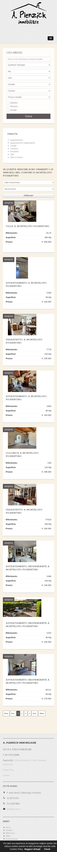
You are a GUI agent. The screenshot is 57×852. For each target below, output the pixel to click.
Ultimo (41, 713)
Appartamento (16, 140)
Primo (6, 713)
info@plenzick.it (14, 809)
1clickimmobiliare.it (22, 760)
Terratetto (14, 151)
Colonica (14, 148)
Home (8, 827)
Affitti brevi (10, 833)
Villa (12, 154)
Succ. (35, 713)
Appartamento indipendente (22, 143)
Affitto (8, 836)
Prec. (13, 713)
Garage (13, 110)
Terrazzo (14, 106)
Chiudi (47, 849)
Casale (13, 146)
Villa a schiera (16, 157)
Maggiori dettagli (32, 849)
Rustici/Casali (11, 839)
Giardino (14, 103)
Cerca (28, 116)
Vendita (8, 830)
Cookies (6, 775)
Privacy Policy (8, 769)
